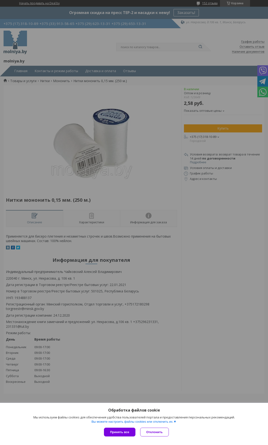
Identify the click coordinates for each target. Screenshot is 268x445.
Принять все (119, 432)
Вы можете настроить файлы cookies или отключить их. (132, 421)
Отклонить (154, 432)
